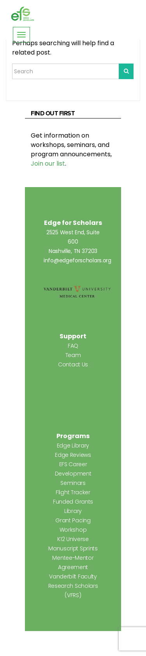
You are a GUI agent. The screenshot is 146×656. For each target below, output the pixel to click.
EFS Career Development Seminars (73, 473)
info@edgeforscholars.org (77, 260)
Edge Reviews (73, 455)
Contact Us (73, 364)
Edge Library (73, 445)
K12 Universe (72, 539)
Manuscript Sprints (73, 548)
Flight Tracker (73, 492)
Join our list (48, 163)
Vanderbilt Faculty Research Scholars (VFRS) (73, 586)
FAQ (73, 346)
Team (73, 355)
